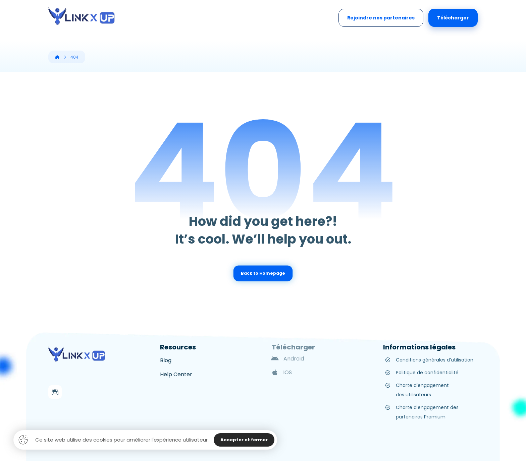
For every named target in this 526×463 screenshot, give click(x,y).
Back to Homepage (263, 273)
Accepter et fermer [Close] (244, 440)
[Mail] (55, 392)
